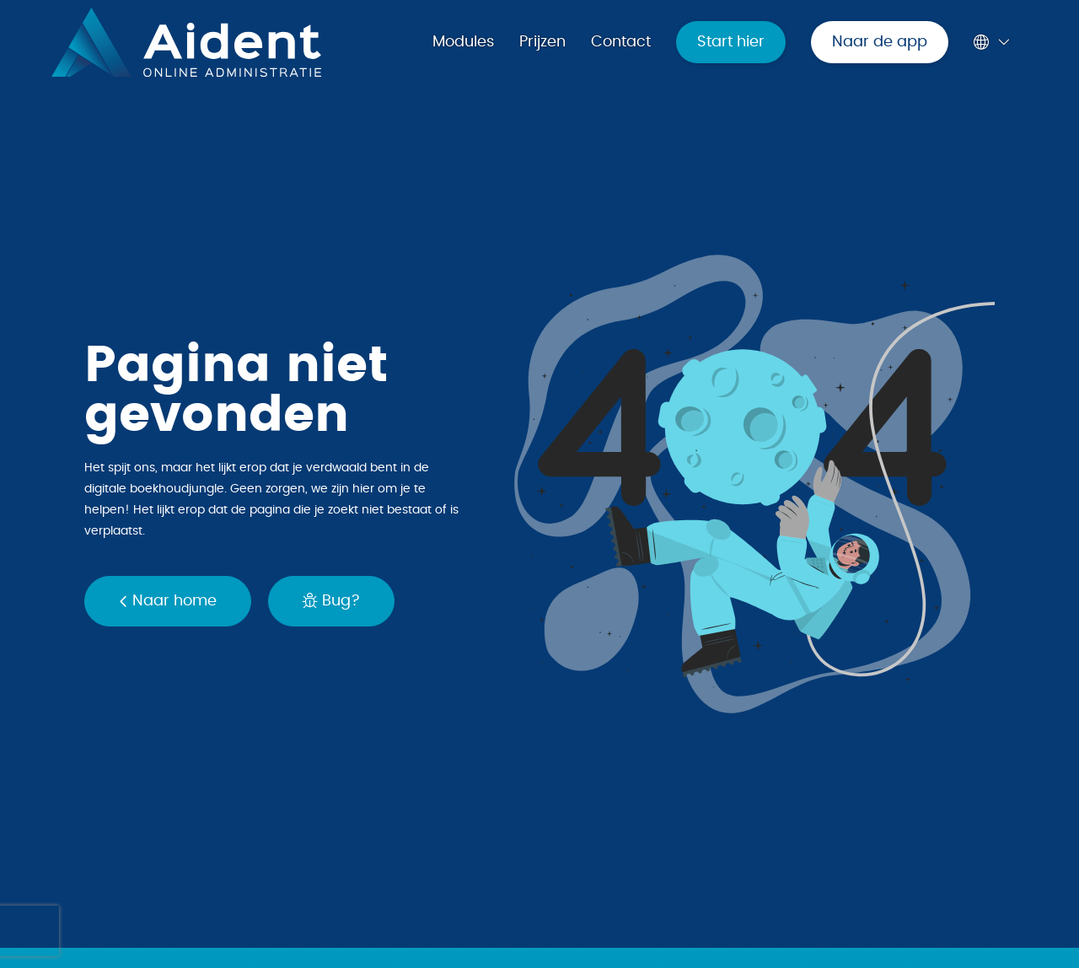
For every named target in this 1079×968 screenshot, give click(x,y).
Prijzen (542, 42)
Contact (621, 42)
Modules (463, 42)
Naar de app (879, 42)
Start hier (731, 42)
